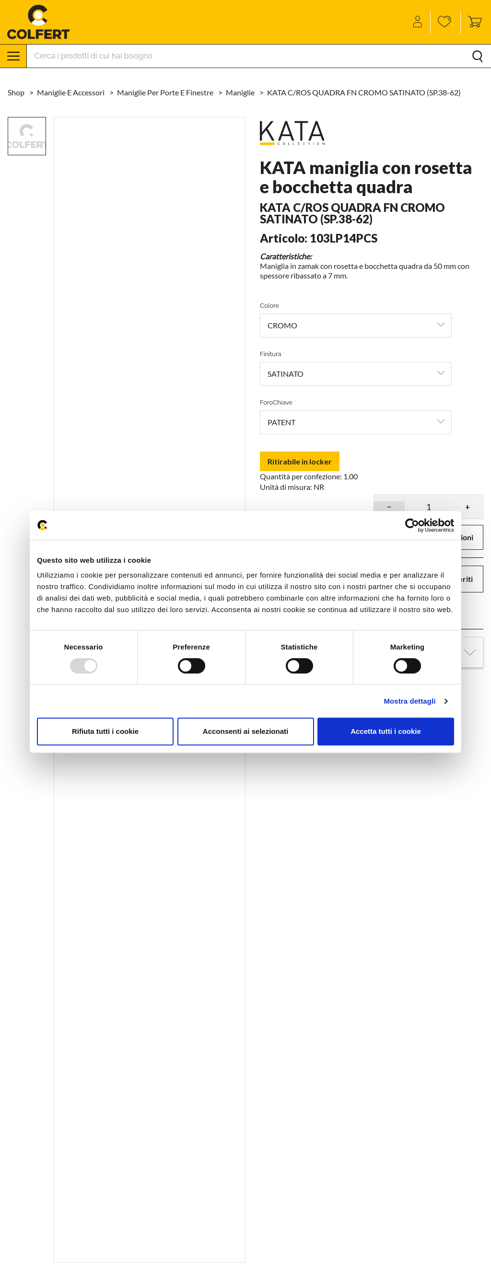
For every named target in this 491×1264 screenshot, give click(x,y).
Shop (17, 92)
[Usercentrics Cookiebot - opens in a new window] (412, 525)
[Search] (259, 56)
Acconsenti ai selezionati (245, 731)
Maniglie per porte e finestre (166, 92)
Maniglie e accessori (71, 92)
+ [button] (467, 506)
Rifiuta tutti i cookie (105, 731)
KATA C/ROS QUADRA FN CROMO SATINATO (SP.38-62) (364, 92)
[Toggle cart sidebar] (472, 22)
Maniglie (241, 92)
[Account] (418, 22)
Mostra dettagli (409, 701)
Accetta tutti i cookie (386, 731)
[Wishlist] (446, 22)
